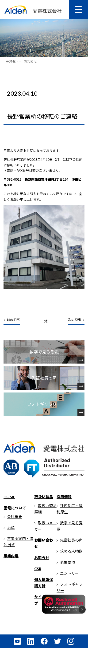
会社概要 (14, 516)
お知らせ (41, 557)
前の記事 (13, 320)
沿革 (11, 527)
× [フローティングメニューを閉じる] (82, 609)
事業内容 (11, 555)
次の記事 (74, 320)
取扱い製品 (43, 496)
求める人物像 (71, 551)
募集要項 (67, 562)
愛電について (15, 508)
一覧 (44, 321)
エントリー (69, 573)
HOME (9, 496)
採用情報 (64, 496)
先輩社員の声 (71, 540)
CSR (37, 568)
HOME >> (13, 61)
